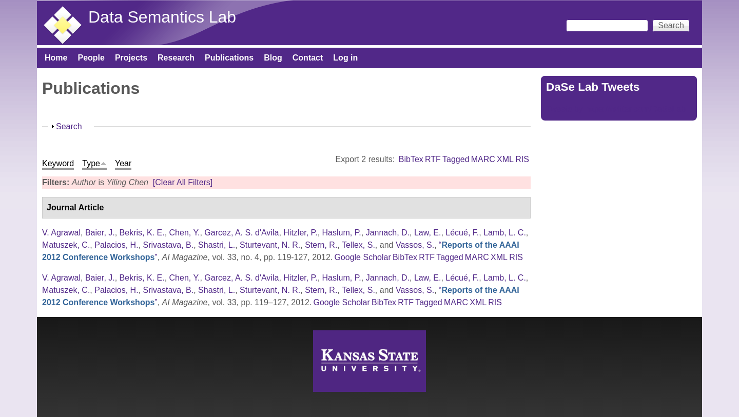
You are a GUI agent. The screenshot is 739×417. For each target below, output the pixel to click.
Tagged (456, 159)
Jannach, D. (388, 232)
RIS (522, 159)
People (90, 57)
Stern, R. (321, 245)
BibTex (411, 159)
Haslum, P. (341, 232)
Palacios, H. (116, 245)
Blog (273, 57)
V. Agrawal (61, 232)
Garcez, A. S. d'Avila (241, 232)
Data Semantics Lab (162, 17)
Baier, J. (100, 232)
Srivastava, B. (168, 245)
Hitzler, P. (300, 232)
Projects (131, 57)
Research (176, 57)
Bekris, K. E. (142, 232)
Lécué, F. (462, 232)
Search (69, 126)
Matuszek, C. (66, 245)
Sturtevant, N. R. (270, 245)
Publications (229, 57)
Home (56, 57)
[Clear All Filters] (182, 182)
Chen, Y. (184, 232)
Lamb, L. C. (504, 232)
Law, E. (427, 232)
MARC (483, 159)
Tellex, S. (358, 245)
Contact (308, 57)
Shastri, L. (216, 245)
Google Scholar (362, 257)
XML (505, 159)
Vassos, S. (415, 245)
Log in (345, 57)
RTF (433, 159)
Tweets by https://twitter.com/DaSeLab (616, 109)
